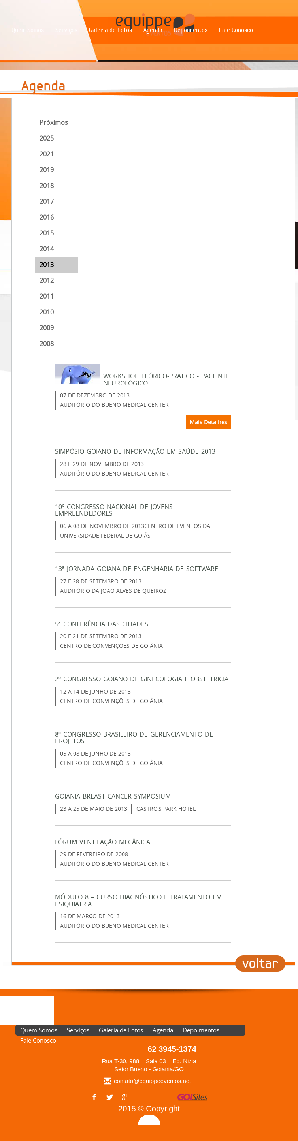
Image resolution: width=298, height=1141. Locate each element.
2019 (47, 169)
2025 (47, 138)
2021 (47, 154)
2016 (47, 217)
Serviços (66, 30)
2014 (47, 248)
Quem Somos (27, 30)
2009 (47, 327)
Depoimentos (190, 30)
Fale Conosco (236, 30)
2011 (47, 296)
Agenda (152, 30)
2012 (47, 280)
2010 (47, 312)
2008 (47, 343)
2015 (47, 233)
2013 (47, 264)
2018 (47, 185)
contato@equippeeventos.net (152, 1080)
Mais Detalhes (208, 422)
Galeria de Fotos (110, 30)
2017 (47, 201)
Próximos (54, 122)
